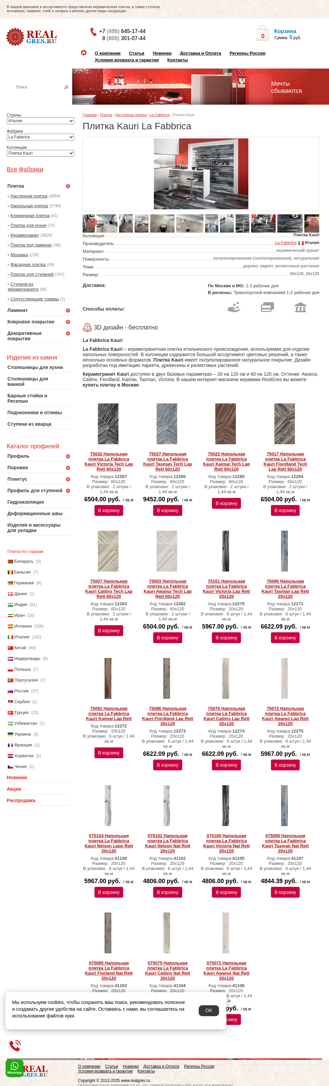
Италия (21, 636)
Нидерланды (27, 658)
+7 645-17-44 (122, 31)
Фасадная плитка (28, 264)
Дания (20, 593)
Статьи (136, 53)
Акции (14, 789)
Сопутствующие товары (34, 298)
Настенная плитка (46, 97)
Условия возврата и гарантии (127, 59)
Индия (20, 604)
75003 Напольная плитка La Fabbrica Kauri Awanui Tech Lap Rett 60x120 (168, 589)
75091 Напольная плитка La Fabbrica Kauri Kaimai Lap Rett (109, 713)
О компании (107, 53)
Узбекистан (25, 723)
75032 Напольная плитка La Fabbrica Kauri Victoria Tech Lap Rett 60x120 (108, 461)
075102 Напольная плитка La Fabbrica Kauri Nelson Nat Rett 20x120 (167, 843)
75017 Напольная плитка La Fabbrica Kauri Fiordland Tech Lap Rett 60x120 (285, 461)
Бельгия (22, 572)
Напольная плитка (29, 205)
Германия (24, 582)
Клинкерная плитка (30, 215)
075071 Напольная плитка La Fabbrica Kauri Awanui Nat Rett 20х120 (226, 970)
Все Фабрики (25, 169)
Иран (19, 615)
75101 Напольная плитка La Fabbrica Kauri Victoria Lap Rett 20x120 (226, 589)
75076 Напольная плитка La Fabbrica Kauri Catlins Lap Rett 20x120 (226, 716)
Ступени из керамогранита (23, 287)
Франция (23, 744)
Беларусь (23, 561)
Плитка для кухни (28, 225)
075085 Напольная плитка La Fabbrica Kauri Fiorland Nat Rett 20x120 (109, 970)
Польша (22, 669)
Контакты (177, 59)
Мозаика (19, 254)
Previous (91, 221)
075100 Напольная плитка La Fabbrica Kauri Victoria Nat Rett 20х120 (226, 843)
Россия (21, 690)
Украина (22, 734)
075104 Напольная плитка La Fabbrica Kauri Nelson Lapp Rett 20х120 (109, 843)
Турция (21, 712)
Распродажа (21, 800)
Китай (20, 647)
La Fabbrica (159, 115)
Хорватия (23, 755)
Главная (90, 115)
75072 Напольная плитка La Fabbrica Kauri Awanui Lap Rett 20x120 (285, 716)
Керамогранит (24, 235)
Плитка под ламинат (31, 244)
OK (208, 1010)
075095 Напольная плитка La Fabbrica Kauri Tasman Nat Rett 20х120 (285, 843)
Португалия (26, 680)
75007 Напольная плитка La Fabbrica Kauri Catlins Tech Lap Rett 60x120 (109, 589)
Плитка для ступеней (32, 274)
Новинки (162, 53)
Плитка (106, 115)
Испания (23, 626)
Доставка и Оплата (200, 53)
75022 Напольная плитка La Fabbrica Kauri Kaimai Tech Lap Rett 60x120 (226, 461)
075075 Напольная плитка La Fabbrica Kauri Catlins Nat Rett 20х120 (167, 970)
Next (312, 221)
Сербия (22, 701)
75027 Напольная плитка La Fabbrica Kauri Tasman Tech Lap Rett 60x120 (167, 461)
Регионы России (247, 53)
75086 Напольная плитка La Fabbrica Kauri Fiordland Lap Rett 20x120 (167, 716)
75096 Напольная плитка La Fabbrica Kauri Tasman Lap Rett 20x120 (285, 589)
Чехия (20, 766)
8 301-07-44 (123, 38)
